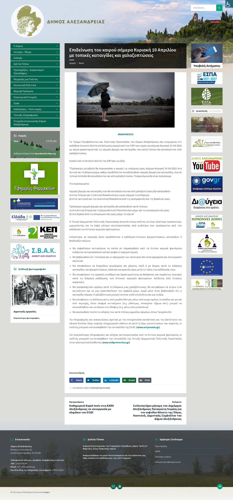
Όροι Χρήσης (161, 446)
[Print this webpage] (144, 380)
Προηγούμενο (76, 402)
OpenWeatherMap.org (45, 153)
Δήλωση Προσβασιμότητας (168, 462)
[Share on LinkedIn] (111, 380)
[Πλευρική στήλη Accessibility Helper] (229, 4)
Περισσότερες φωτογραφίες (26, 318)
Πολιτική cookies (163, 456)
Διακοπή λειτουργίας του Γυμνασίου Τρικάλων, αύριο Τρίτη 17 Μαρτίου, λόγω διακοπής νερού (115, 447)
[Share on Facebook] (76, 380)
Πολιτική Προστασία (100, 387)
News (81, 63)
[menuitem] (35, 46)
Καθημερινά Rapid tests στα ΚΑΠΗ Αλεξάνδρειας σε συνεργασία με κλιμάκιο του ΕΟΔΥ (91, 409)
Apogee (47, 492)
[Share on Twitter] (93, 380)
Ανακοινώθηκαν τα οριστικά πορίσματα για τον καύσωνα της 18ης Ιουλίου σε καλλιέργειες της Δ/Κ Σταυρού (114, 456)
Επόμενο (177, 402)
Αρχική (72, 63)
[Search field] (207, 8)
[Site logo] (57, 36)
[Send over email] (129, 380)
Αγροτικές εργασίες (25, 311)
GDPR (157, 451)
